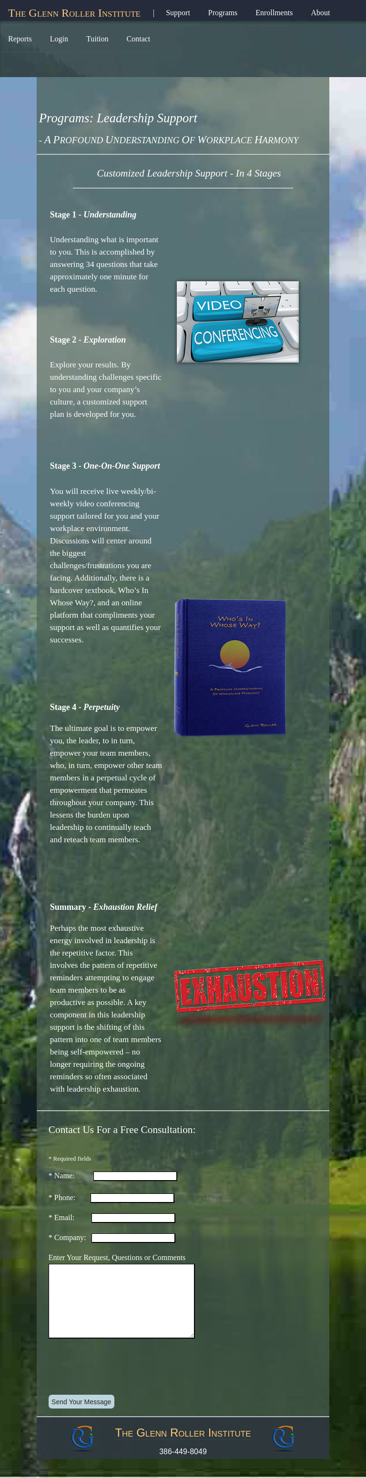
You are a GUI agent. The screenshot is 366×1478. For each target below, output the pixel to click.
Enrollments (274, 13)
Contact (139, 39)
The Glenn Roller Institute (74, 13)
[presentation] (121, 1382)
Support (178, 13)
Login (59, 39)
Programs (222, 13)
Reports (20, 39)
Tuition (97, 39)
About (320, 13)
